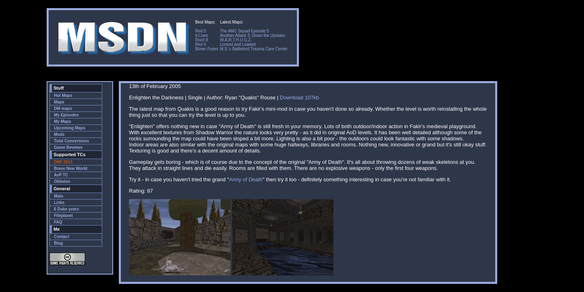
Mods (59, 134)
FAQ (58, 222)
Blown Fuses (206, 49)
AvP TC (61, 175)
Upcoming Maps (69, 128)
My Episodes (66, 115)
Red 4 (200, 44)
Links (59, 202)
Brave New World (70, 168)
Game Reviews (68, 147)
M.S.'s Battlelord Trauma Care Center (253, 49)
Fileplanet (63, 215)
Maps (59, 102)
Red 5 (200, 31)
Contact (61, 236)
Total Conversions (71, 141)
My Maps (62, 121)
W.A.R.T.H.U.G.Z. (235, 40)
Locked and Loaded (238, 44)
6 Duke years (66, 209)
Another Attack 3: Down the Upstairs (252, 35)
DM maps (63, 108)
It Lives (201, 35)
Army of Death (246, 179)
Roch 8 (201, 40)
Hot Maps (63, 95)
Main (58, 196)
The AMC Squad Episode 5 (244, 31)
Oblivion (62, 181)
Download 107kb (299, 97)
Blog (58, 243)
